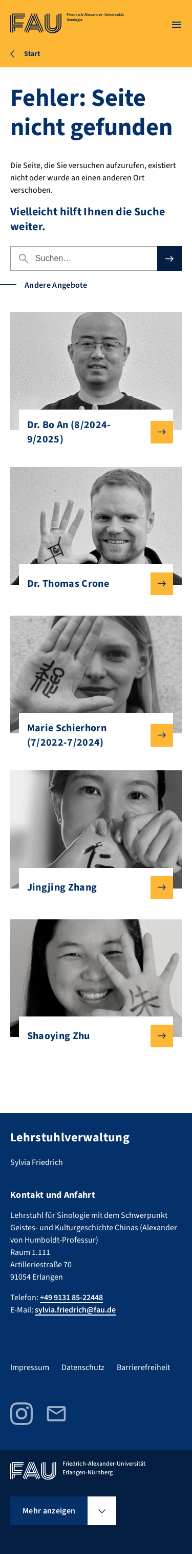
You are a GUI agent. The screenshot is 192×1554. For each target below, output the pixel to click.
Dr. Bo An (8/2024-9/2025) (92, 432)
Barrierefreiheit (143, 1367)
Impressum (29, 1367)
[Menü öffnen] (176, 24)
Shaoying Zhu (92, 1036)
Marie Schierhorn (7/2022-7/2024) (92, 735)
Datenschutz (82, 1367)
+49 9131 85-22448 (71, 1297)
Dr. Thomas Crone (92, 583)
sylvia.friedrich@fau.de (75, 1310)
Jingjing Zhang (92, 887)
